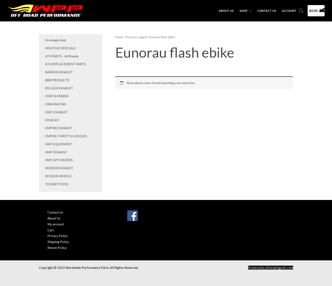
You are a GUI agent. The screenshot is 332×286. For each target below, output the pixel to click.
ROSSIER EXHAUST (59, 168)
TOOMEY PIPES (56, 184)
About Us (226, 10)
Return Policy (57, 248)
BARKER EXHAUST (59, 72)
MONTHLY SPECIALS (60, 48)
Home (119, 37)
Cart (50, 230)
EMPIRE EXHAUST (58, 128)
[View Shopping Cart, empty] (316, 10)
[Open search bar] (301, 11)
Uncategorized (55, 40)
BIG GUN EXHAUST (59, 88)
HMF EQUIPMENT (58, 144)
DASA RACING (55, 104)
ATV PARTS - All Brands (62, 56)
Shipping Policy (58, 242)
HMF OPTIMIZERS (59, 160)
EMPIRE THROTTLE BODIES (66, 136)
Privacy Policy (57, 236)
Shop (243, 10)
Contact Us (266, 10)
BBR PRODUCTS (57, 80)
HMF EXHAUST (56, 152)
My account (55, 224)
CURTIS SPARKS (57, 96)
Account (289, 10)
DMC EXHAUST (56, 112)
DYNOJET (52, 120)
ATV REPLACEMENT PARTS (65, 64)
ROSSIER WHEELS (58, 176)
